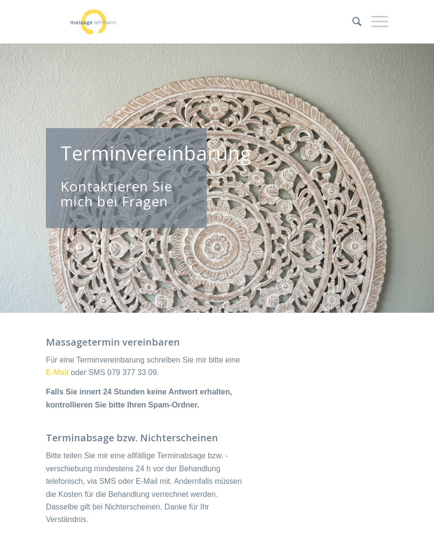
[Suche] (352, 22)
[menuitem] (352, 22)
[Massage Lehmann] (93, 22)
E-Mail (57, 372)
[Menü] (375, 22)
